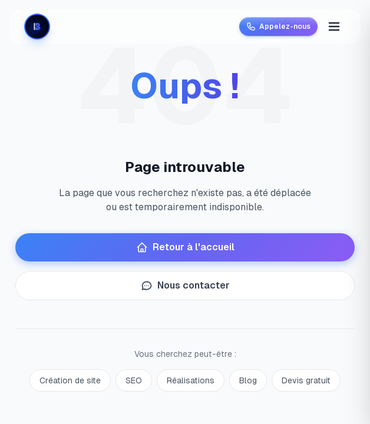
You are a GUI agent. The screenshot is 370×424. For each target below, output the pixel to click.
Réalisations (190, 380)
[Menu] (334, 26)
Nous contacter (185, 286)
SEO (133, 380)
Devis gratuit (306, 380)
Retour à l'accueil (185, 247)
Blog (248, 380)
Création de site (70, 380)
